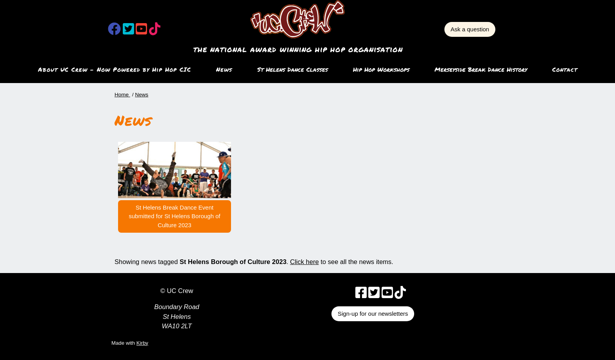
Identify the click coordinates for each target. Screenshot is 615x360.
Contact (564, 69)
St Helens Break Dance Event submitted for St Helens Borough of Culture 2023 (174, 216)
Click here (304, 261)
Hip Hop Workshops (381, 69)
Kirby (142, 343)
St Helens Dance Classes (292, 69)
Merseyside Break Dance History (481, 69)
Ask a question (470, 29)
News (224, 69)
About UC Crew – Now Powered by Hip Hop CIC (114, 69)
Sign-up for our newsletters (373, 313)
